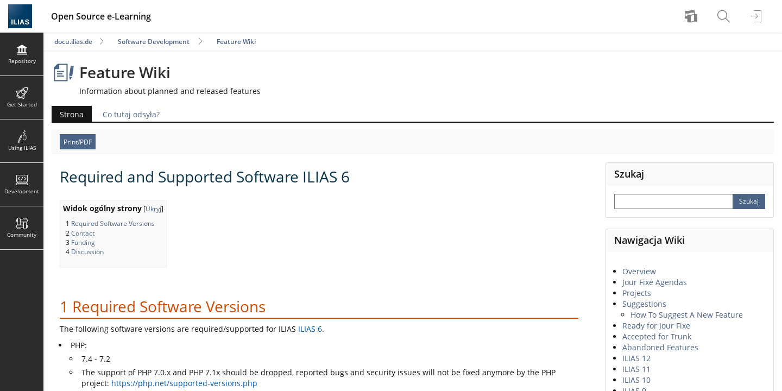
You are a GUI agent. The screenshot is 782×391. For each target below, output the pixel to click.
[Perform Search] (749, 201)
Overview (639, 271)
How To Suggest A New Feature (686, 315)
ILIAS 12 (636, 358)
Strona (72, 114)
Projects (636, 293)
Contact (82, 233)
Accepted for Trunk (656, 336)
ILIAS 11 (636, 369)
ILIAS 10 (636, 380)
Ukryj (153, 208)
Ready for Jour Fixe (656, 325)
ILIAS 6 (310, 329)
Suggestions (644, 304)
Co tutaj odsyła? (131, 114)
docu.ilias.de (73, 41)
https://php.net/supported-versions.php (184, 383)
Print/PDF (78, 142)
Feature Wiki (236, 41)
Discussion (87, 251)
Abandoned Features (660, 347)
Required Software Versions (113, 223)
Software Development (154, 41)
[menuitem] (692, 16)
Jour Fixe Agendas (654, 282)
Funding (83, 242)
